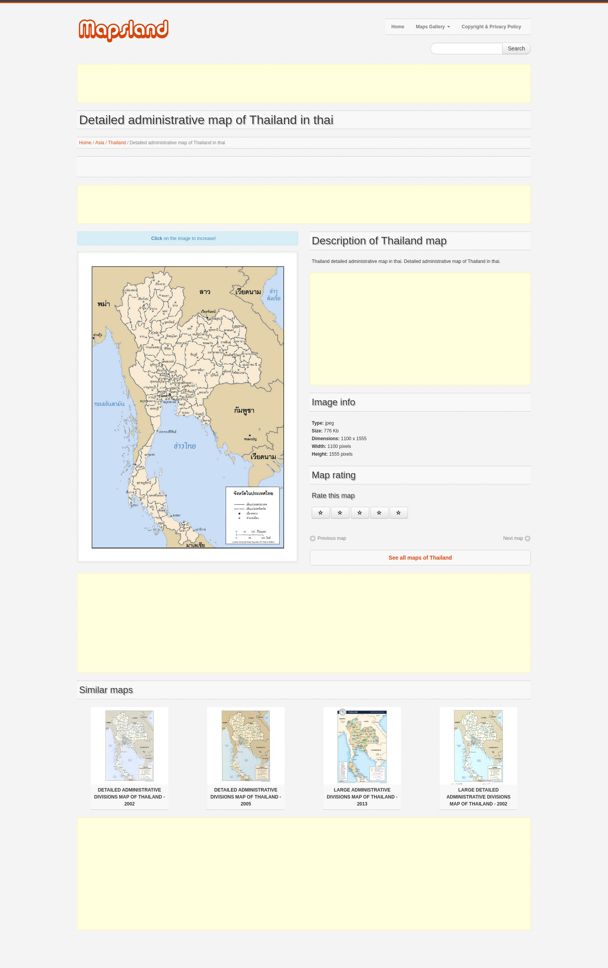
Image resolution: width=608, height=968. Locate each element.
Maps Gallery (433, 26)
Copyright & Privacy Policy (491, 26)
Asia (99, 142)
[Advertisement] (304, 83)
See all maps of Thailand (420, 558)
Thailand (117, 142)
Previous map (332, 538)
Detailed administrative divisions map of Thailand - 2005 (246, 797)
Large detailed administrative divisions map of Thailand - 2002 (478, 797)
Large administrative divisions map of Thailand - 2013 (362, 797)
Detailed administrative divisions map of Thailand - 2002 (129, 797)
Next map (513, 538)
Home (397, 26)
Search (516, 48)
